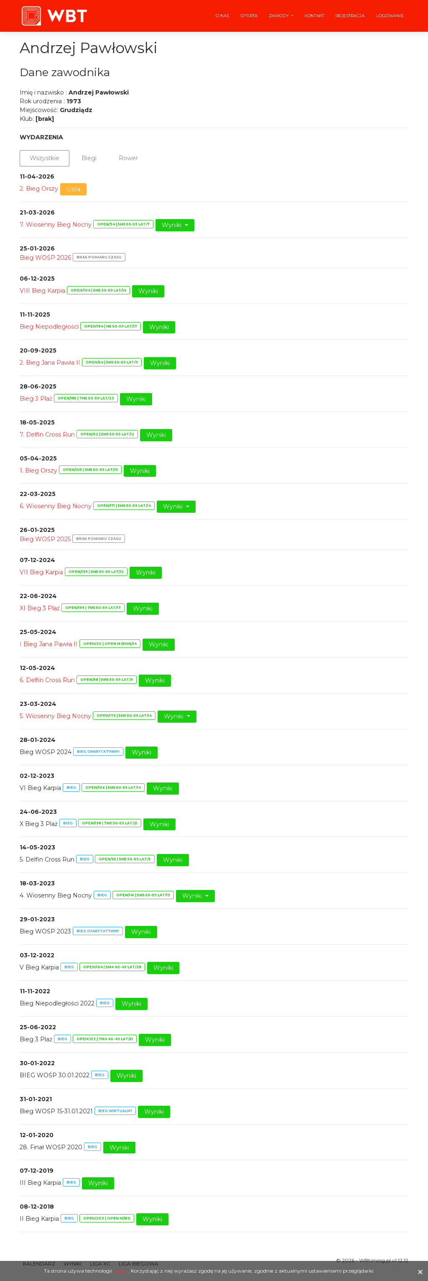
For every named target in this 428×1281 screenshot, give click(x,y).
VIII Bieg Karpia (42, 290)
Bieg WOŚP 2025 (45, 539)
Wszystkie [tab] (44, 158)
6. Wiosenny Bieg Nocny (56, 506)
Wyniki (172, 225)
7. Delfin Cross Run (47, 434)
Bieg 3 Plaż (36, 398)
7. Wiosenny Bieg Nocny (56, 224)
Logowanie (390, 15)
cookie (120, 1271)
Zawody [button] (279, 15)
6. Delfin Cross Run (47, 680)
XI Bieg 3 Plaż (40, 608)
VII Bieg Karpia (41, 572)
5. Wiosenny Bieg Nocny (55, 716)
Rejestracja (349, 15)
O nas (222, 15)
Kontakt (314, 15)
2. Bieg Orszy (39, 188)
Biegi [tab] (89, 158)
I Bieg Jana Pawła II (49, 644)
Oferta (249, 15)
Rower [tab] (128, 158)
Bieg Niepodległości (49, 326)
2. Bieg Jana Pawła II (50, 362)
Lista (73, 189)
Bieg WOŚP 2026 (45, 257)
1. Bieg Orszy (38, 470)
